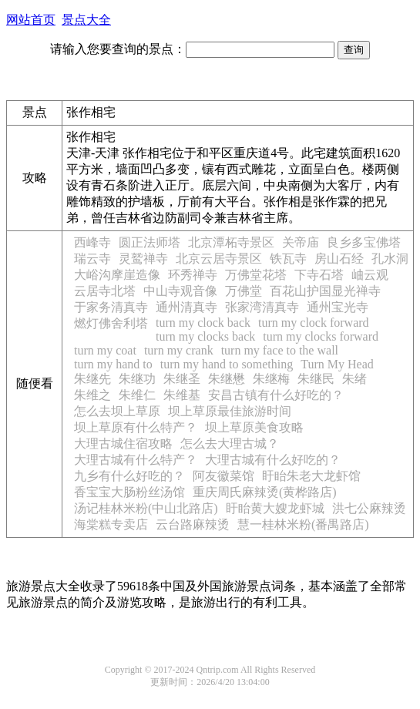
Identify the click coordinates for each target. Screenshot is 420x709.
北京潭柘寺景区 (231, 242)
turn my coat (105, 350)
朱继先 (92, 378)
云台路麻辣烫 (193, 524)
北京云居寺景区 (219, 258)
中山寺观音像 (180, 290)
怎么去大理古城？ (229, 443)
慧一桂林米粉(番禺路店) (303, 524)
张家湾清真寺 (262, 307)
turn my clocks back (205, 336)
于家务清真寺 (111, 307)
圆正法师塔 (149, 242)
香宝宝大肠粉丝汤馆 (129, 492)
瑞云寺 (92, 258)
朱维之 (92, 395)
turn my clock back (203, 322)
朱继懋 (226, 378)
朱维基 (181, 395)
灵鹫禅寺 (143, 258)
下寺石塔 (319, 274)
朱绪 (354, 378)
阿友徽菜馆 (223, 475)
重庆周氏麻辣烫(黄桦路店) (265, 492)
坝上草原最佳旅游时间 (229, 411)
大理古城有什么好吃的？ (273, 459)
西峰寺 (92, 242)
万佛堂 (243, 290)
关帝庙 (300, 242)
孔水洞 (389, 258)
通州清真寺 (186, 307)
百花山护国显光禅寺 (325, 290)
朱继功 (137, 378)
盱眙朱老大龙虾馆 (311, 475)
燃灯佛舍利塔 (111, 323)
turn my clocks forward (320, 336)
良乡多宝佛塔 (364, 242)
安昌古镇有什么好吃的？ (276, 395)
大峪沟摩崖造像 (117, 274)
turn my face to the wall (279, 350)
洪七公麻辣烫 (369, 508)
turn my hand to (113, 364)
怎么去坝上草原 (117, 411)
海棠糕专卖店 (111, 524)
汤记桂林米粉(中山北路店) (146, 508)
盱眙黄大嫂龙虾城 (275, 508)
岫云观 (369, 274)
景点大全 (86, 19)
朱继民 (315, 378)
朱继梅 (271, 378)
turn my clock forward (313, 322)
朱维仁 (137, 395)
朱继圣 (181, 378)
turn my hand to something (226, 364)
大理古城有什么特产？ (135, 459)
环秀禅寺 (192, 274)
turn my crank (178, 350)
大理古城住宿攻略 (123, 443)
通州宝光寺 (337, 307)
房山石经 (339, 258)
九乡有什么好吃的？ (129, 475)
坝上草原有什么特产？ (135, 427)
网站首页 (30, 19)
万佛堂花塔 (256, 274)
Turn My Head (337, 364)
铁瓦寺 (288, 258)
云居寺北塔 (105, 290)
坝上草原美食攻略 (254, 427)
